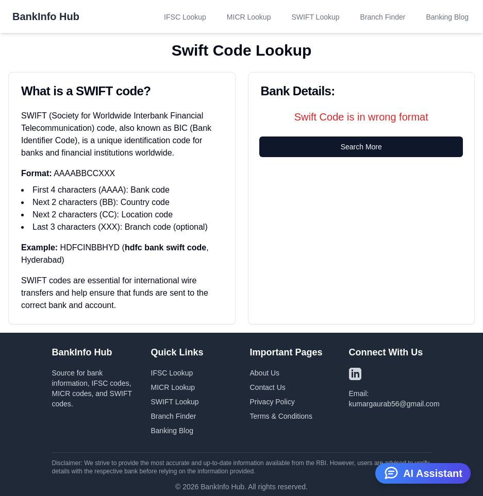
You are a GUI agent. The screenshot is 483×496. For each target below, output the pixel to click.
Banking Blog (447, 17)
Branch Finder (383, 17)
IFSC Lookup (185, 17)
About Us (265, 373)
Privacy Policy (272, 402)
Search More (361, 147)
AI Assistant (423, 472)
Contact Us (268, 387)
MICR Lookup (249, 17)
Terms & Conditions (281, 416)
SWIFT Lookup (315, 17)
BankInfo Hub (45, 16)
